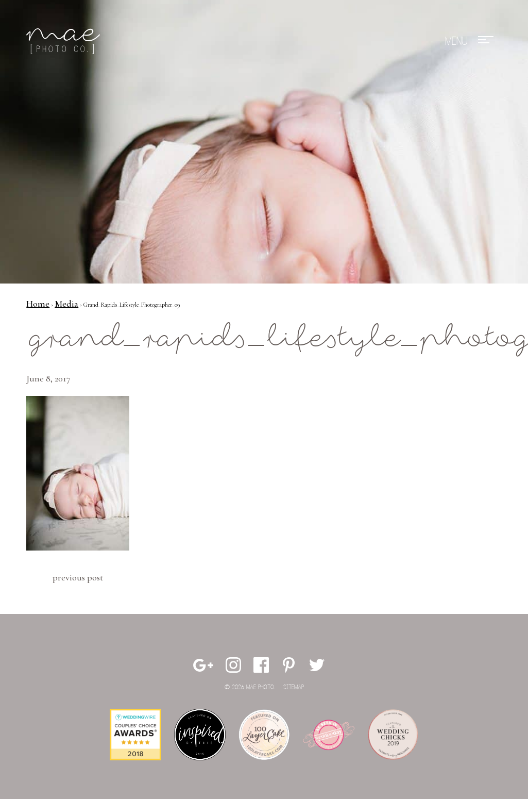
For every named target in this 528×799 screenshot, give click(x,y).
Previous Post (78, 577)
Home (37, 303)
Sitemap (293, 687)
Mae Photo (65, 41)
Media (66, 303)
